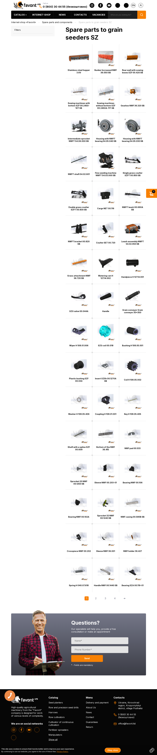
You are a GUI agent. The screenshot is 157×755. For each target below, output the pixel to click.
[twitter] (117, 5)
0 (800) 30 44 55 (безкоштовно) (65, 6)
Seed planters (56, 702)
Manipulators (55, 734)
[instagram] (92, 5)
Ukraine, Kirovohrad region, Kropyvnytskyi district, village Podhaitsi (130, 705)
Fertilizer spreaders (58, 730)
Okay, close (113, 750)
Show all (53, 739)
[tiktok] (126, 5)
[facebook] (100, 5)
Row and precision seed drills (64, 707)
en (133, 5)
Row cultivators (57, 717)
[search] (122, 15)
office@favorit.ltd (127, 723)
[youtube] (109, 5)
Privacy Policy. (62, 751)
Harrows (53, 712)
